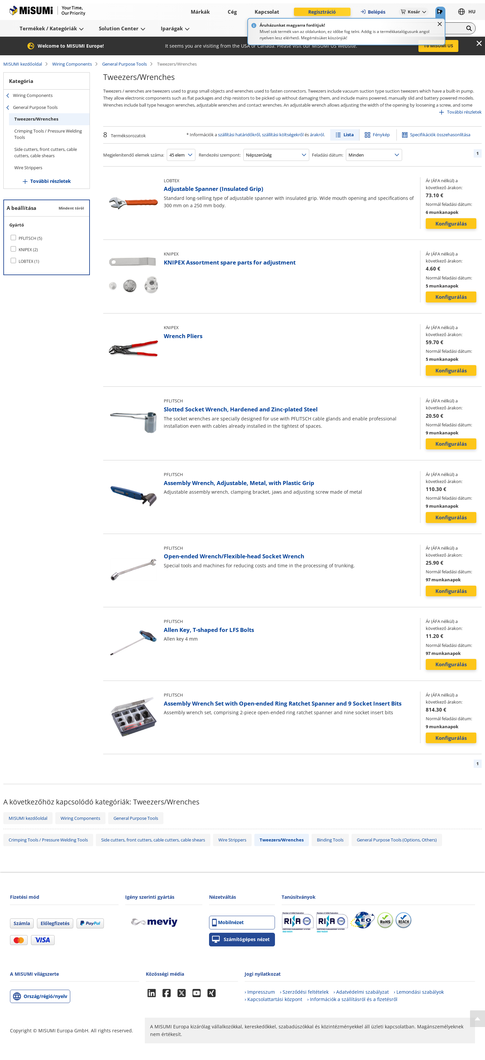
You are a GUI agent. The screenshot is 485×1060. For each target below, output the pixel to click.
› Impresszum (260, 992)
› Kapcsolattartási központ (273, 999)
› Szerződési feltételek (304, 992)
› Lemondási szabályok (419, 992)
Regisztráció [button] (322, 12)
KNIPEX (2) (28, 250)
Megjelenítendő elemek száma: (133, 155)
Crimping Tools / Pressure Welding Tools (48, 134)
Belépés (373, 12)
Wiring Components (72, 64)
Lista (349, 135)
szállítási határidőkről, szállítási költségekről (261, 135)
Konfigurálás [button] (451, 223)
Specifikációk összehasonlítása (440, 135)
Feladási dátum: (327, 155)
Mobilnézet (228, 922)
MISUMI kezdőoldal (22, 64)
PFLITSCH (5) (30, 238)
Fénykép (381, 135)
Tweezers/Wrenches (36, 119)
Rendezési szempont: (220, 155)
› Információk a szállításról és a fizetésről (352, 999)
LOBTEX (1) (29, 261)
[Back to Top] (477, 1018)
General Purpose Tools (124, 64)
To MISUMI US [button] (438, 46)
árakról (317, 135)
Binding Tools (330, 840)
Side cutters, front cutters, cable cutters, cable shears (45, 152)
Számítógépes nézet (241, 939)
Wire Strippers (28, 168)
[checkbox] (46, 238)
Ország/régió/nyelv (45, 996)
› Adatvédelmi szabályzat (361, 992)
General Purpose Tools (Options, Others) (397, 840)
